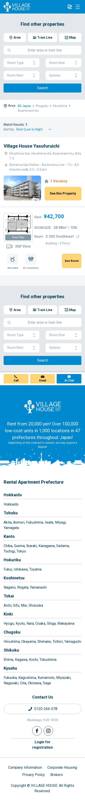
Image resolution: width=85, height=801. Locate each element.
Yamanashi (38, 587)
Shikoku (11, 650)
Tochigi (9, 551)
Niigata (22, 587)
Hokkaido (13, 494)
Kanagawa (47, 546)
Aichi (7, 605)
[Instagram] (48, 731)
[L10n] (69, 6)
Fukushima (34, 522)
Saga (47, 683)
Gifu (16, 605)
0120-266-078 (45, 709)
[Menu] (77, 6)
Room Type (21, 63)
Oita (23, 683)
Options (63, 75)
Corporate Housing (62, 767)
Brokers (56, 775)
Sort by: (9, 129)
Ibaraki (31, 546)
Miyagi (60, 522)
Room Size (63, 63)
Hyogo (9, 623)
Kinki (8, 614)
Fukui (8, 569)
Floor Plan (18, 237)
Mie (24, 605)
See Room (72, 260)
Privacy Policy (33, 775)
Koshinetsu (14, 578)
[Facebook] (37, 731)
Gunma (19, 546)
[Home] (42, 406)
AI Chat (69, 380)
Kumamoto (46, 678)
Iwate (49, 522)
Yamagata (11, 528)
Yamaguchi (72, 641)
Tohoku (11, 513)
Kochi (33, 659)
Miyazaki (63, 678)
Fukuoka (10, 678)
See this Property (63, 193)
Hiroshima (12, 641)
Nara (30, 623)
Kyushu (10, 668)
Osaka (40, 623)
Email (42, 380)
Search (42, 88)
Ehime (8, 659)
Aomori (18, 522)
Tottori (58, 641)
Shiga (51, 623)
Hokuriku (12, 559)
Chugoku (12, 632)
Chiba (8, 546)
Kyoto (20, 623)
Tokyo (21, 551)
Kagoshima (27, 678)
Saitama (62, 546)
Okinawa (34, 683)
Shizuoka (36, 605)
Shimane (44, 641)
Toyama (35, 569)
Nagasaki (11, 683)
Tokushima (47, 659)
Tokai (9, 596)
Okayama (28, 641)
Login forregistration (42, 745)
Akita (8, 522)
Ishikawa (21, 569)
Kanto (9, 536)
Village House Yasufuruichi (31, 146)
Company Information (25, 767)
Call (16, 380)
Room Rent (21, 75)
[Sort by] (34, 129)
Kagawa (21, 659)
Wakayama (65, 623)
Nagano (10, 587)
